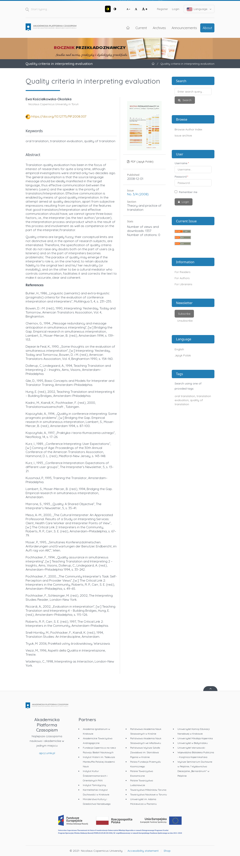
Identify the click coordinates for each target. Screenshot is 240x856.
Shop (167, 851)
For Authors (182, 278)
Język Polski (183, 355)
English (179, 349)
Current (141, 27)
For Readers (182, 272)
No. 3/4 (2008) (138, 194)
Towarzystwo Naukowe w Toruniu (148, 794)
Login (175, 9)
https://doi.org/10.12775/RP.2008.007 (58, 116)
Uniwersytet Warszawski (191, 747)
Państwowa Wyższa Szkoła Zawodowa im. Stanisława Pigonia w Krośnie (145, 752)
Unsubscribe (185, 320)
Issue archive (183, 135)
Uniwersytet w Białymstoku (192, 743)
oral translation (185, 396)
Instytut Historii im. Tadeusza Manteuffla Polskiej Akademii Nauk (99, 762)
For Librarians (183, 284)
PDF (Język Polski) (142, 161)
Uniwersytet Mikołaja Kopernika (195, 738)
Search (186, 100)
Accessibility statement (143, 851)
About (207, 27)
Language (199, 9)
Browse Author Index (188, 129)
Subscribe (184, 313)
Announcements (184, 27)
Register (162, 9)
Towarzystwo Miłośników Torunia (148, 789)
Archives (159, 27)
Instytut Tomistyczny (94, 785)
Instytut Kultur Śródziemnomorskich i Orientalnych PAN (95, 776)
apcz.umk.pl (47, 753)
